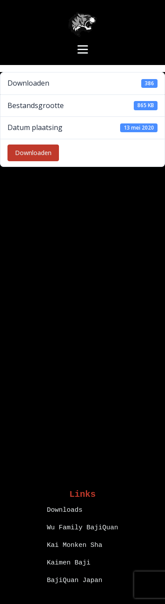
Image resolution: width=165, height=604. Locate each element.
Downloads (64, 510)
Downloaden (33, 152)
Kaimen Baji (68, 563)
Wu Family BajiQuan (82, 528)
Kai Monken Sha (74, 545)
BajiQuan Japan (74, 580)
